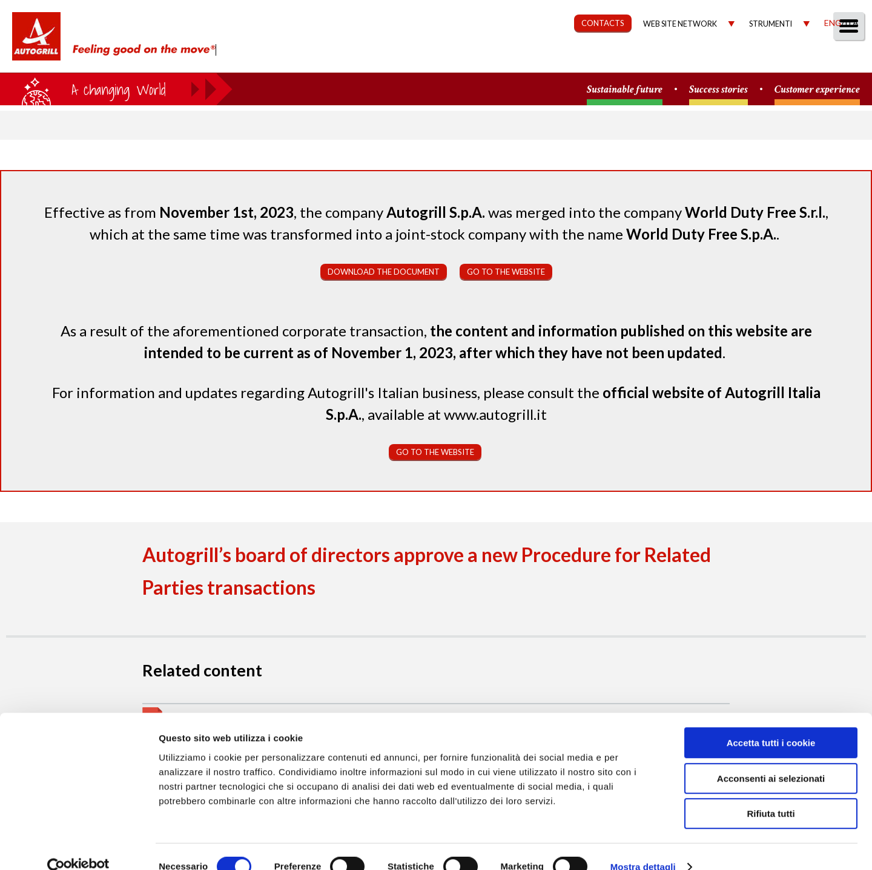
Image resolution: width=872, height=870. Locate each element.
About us (402, 58)
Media (788, 58)
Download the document (384, 271)
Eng (832, 23)
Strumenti (770, 23)
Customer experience (817, 89)
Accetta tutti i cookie (771, 722)
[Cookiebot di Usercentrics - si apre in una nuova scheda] (78, 846)
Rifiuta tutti (770, 793)
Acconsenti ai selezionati (771, 758)
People (843, 58)
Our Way (471, 58)
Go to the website (506, 271)
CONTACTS (602, 23)
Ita (851, 23)
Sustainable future (624, 89)
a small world (116, 89)
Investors (726, 58)
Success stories (718, 89)
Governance (645, 58)
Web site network (680, 23)
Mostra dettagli (643, 846)
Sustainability (552, 58)
